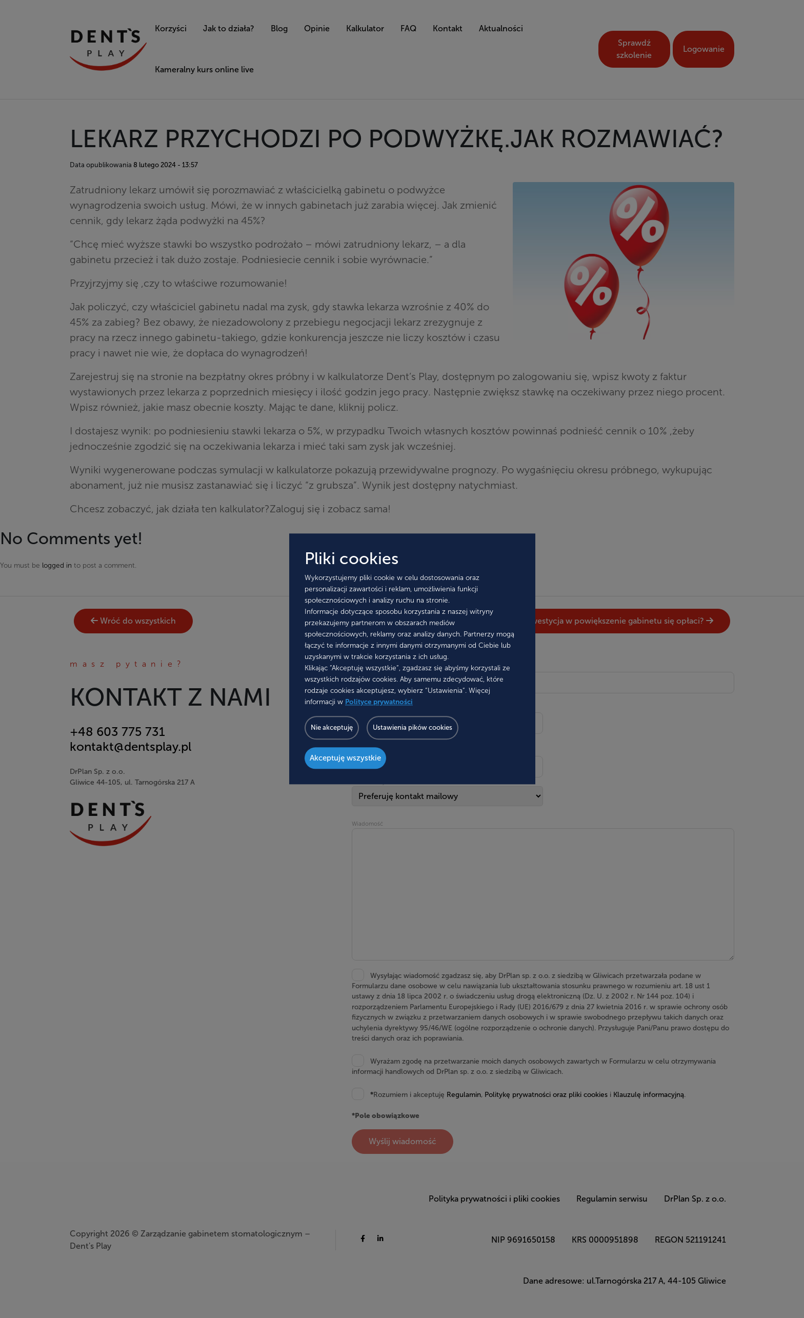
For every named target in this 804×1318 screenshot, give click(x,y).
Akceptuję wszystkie (345, 758)
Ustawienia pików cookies (412, 728)
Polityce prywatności (379, 702)
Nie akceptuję (332, 728)
